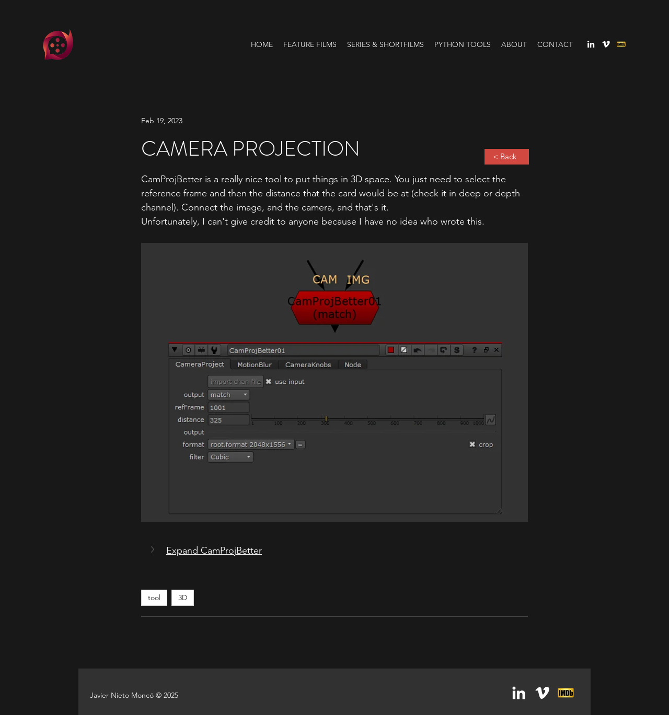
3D (182, 597)
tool (154, 597)
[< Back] (507, 157)
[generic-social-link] (621, 44)
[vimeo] (606, 44)
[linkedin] (591, 44)
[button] (153, 549)
